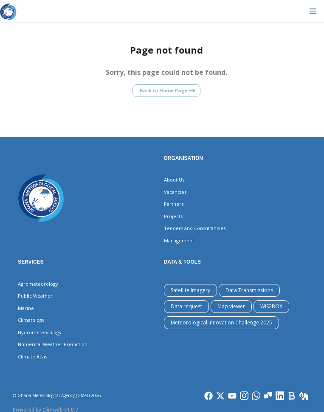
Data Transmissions (249, 290)
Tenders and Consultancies (194, 228)
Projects (173, 216)
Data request (186, 306)
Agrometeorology (38, 284)
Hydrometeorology (40, 332)
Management (179, 240)
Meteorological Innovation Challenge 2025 (221, 322)
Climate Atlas (32, 356)
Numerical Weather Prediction (52, 344)
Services (30, 262)
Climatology (31, 320)
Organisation (183, 158)
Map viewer (231, 306)
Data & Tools (182, 262)
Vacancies (175, 192)
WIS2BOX (271, 306)
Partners (173, 204)
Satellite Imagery (190, 290)
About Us (174, 179)
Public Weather (35, 296)
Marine (26, 308)
